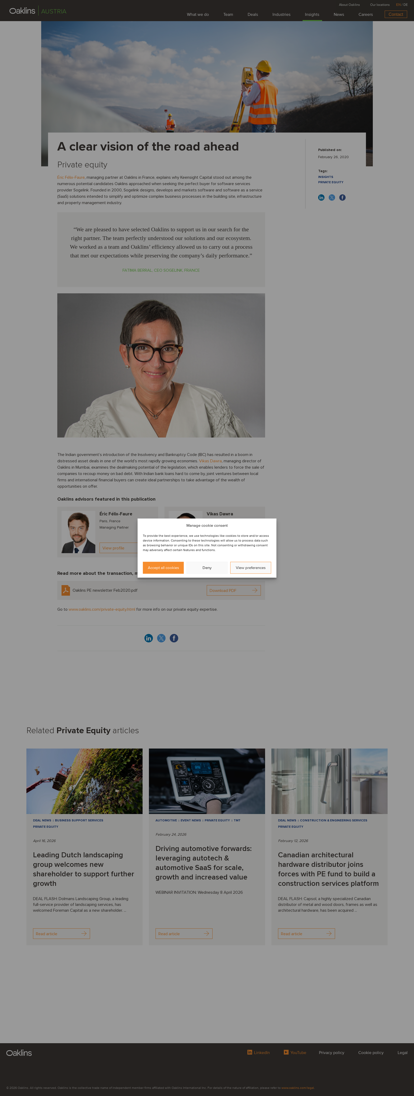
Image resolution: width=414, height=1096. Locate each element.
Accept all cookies (163, 567)
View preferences (251, 567)
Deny (207, 567)
